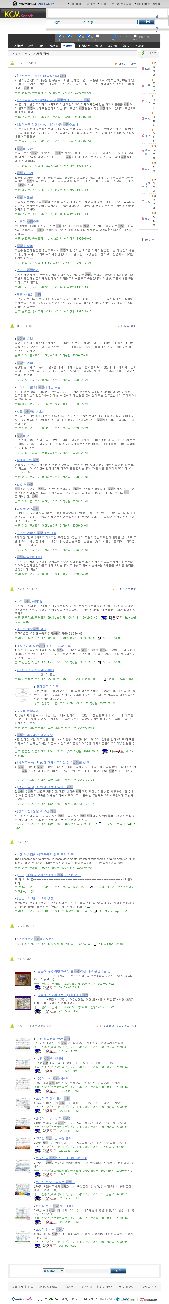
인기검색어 (69, 1286)
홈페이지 (17, 1286)
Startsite (76, 3)
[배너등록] (149, 239)
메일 (103, 3)
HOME (28, 53)
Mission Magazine (148, 3)
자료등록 (158, 26)
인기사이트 (107, 1286)
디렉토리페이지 (48, 1286)
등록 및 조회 (149, 1286)
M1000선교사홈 (121, 3)
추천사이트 (88, 1286)
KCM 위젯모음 (127, 1286)
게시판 (91, 3)
